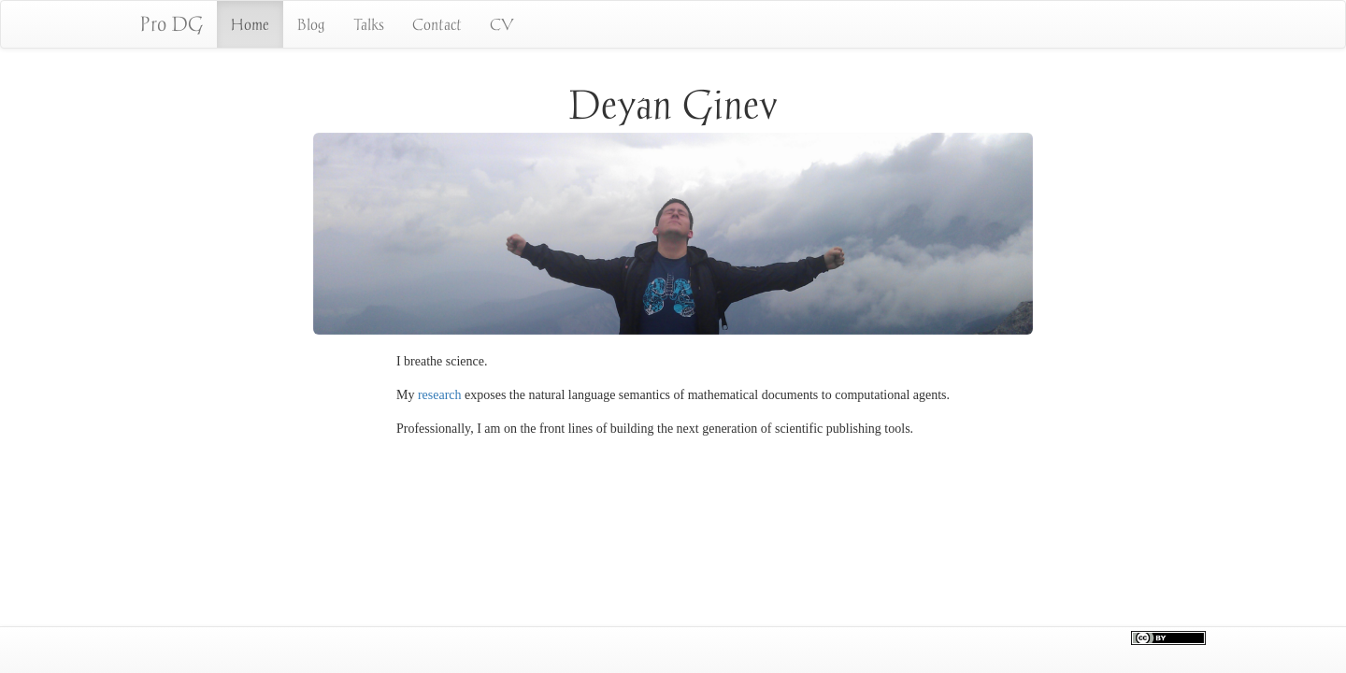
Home (250, 24)
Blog (311, 24)
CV (502, 24)
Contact (437, 24)
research (440, 395)
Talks (368, 24)
